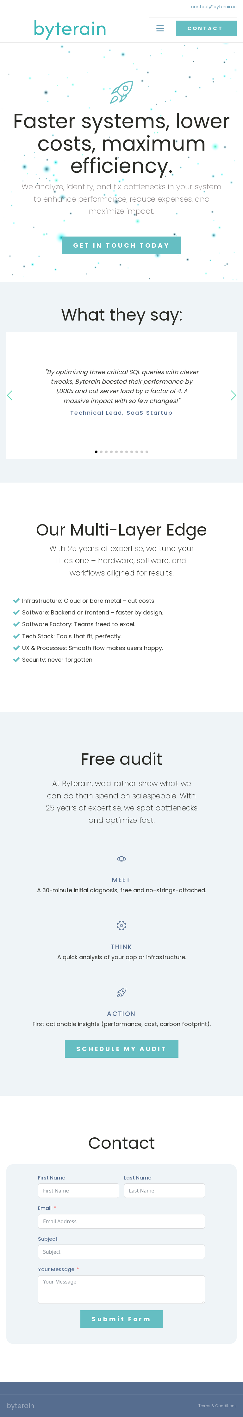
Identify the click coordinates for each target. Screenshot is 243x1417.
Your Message (56, 1269)
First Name (51, 1177)
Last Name (137, 1177)
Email (45, 1208)
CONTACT (206, 28)
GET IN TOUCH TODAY (121, 245)
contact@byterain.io (214, 7)
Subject (48, 1239)
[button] (96, 452)
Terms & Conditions (217, 1405)
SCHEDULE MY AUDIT (121, 1048)
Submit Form (122, 1319)
